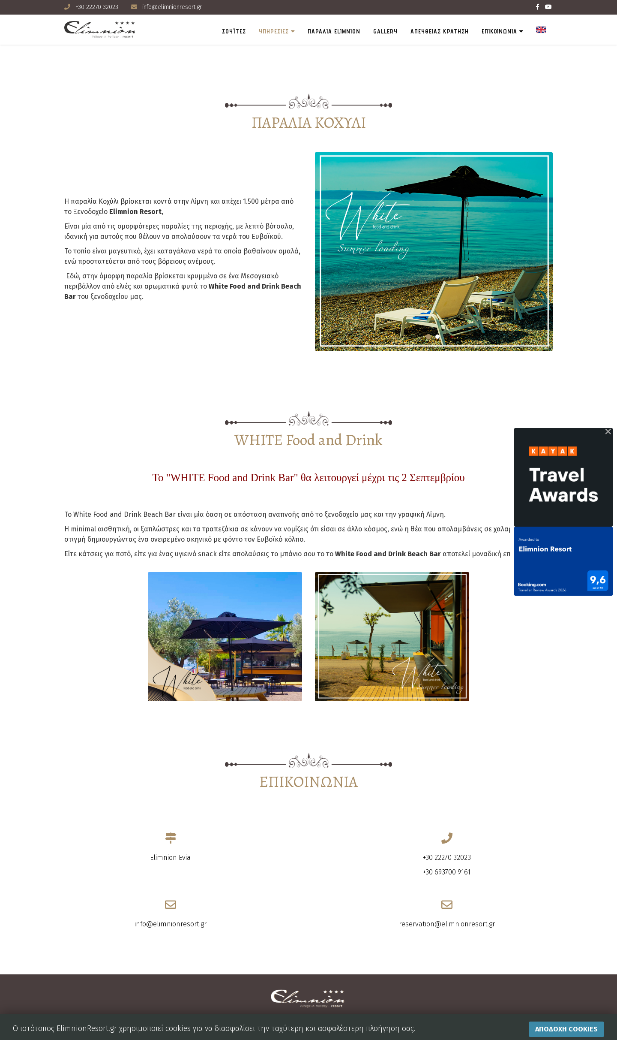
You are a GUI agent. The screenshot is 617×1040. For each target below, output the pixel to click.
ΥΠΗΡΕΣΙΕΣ (274, 31)
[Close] (608, 431)
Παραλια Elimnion (334, 31)
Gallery (385, 31)
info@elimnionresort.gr (172, 7)
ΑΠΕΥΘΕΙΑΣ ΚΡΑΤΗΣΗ (439, 31)
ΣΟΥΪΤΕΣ (234, 31)
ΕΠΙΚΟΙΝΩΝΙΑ (499, 31)
